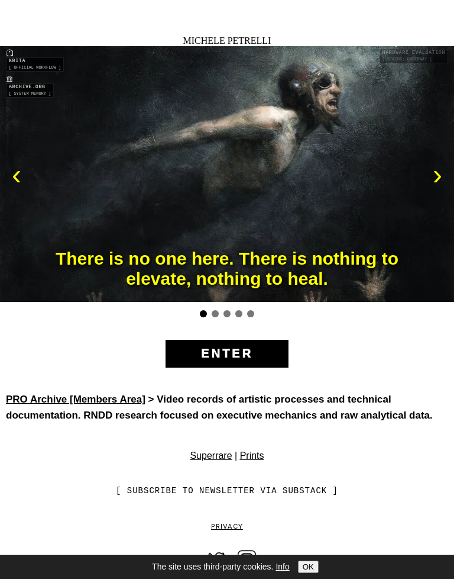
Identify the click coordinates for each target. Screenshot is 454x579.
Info (282, 566)
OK (308, 566)
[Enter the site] (227, 354)
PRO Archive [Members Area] (75, 399)
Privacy (227, 527)
